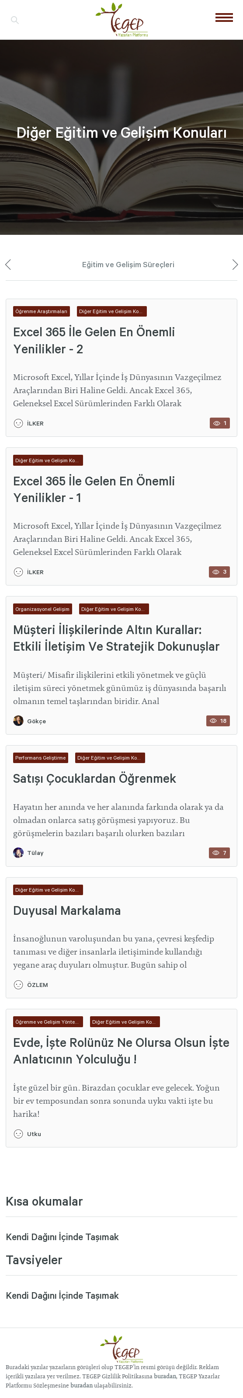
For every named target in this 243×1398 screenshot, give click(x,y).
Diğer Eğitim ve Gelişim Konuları (113, 311)
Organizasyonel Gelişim (42, 609)
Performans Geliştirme (40, 757)
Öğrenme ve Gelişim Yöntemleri (49, 1022)
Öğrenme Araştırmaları (41, 311)
